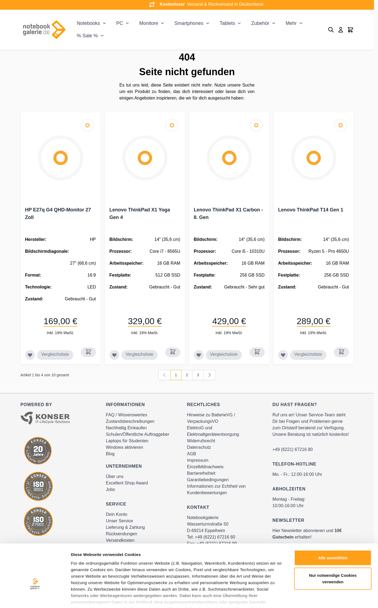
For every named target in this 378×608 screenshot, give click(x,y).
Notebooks (88, 23)
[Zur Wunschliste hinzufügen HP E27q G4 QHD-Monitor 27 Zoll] (30, 355)
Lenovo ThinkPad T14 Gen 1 (310, 209)
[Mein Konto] (340, 29)
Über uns (115, 476)
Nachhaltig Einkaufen (126, 428)
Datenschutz (199, 447)
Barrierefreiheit (201, 473)
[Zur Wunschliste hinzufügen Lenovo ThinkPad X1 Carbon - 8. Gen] (199, 355)
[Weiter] (209, 375)
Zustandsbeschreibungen (130, 421)
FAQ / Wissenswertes (126, 415)
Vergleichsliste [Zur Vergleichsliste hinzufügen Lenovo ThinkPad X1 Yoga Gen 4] (139, 354)
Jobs (110, 489)
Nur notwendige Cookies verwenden (333, 546)
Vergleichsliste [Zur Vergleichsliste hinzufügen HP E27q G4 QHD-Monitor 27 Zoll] (55, 354)
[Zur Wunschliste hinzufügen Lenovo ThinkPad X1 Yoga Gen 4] (114, 355)
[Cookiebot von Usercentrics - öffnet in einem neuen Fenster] (35, 597)
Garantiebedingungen (208, 479)
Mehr (291, 23)
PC (119, 23)
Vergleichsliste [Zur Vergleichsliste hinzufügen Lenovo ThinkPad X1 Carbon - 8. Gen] (224, 354)
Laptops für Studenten (127, 440)
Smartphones (188, 23)
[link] (164, 375)
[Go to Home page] (44, 29)
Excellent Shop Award (127, 483)
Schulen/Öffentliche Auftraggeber (138, 434)
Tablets (227, 23)
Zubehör (260, 23)
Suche (248, 85)
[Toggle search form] (331, 29)
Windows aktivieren (124, 447)
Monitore (148, 23)
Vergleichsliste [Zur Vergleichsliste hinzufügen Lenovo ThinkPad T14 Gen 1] (308, 354)
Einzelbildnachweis (205, 466)
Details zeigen (287, 597)
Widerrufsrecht (201, 440)
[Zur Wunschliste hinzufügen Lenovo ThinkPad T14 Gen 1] (283, 355)
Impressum (197, 460)
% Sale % (87, 35)
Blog (110, 453)
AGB (191, 453)
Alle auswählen (332, 525)
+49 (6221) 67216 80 (293, 449)
